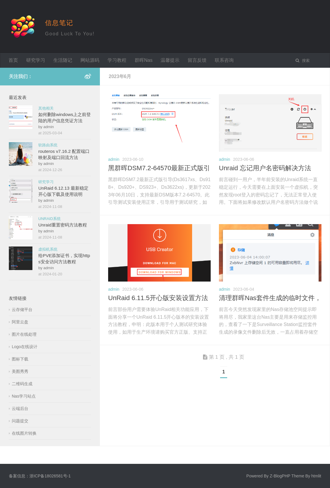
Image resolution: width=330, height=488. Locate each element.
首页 (13, 60)
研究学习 (35, 60)
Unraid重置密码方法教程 (62, 224)
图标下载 (20, 359)
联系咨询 (224, 60)
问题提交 (20, 420)
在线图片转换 (24, 433)
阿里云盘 (20, 322)
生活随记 (62, 60)
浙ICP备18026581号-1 (50, 476)
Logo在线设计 (24, 346)
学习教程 (117, 60)
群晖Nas (143, 60)
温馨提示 (170, 60)
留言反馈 (197, 60)
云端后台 (20, 408)
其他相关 (46, 108)
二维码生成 (22, 383)
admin (113, 159)
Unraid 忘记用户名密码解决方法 (265, 168)
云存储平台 (22, 309)
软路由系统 (47, 145)
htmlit (316, 476)
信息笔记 (59, 23)
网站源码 (89, 60)
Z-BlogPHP (280, 476)
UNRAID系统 (49, 218)
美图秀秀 (20, 371)
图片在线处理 (24, 334)
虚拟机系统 (47, 249)
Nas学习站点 (24, 396)
